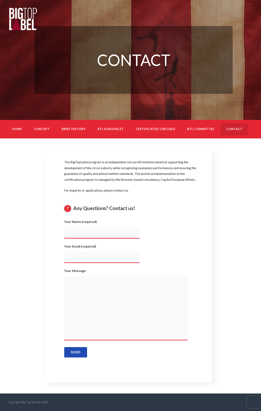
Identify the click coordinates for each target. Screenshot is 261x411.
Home (17, 129)
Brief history (74, 129)
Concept (42, 129)
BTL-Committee (200, 129)
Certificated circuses (155, 129)
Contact (234, 129)
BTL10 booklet (111, 129)
